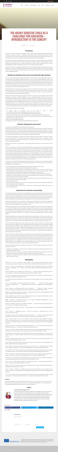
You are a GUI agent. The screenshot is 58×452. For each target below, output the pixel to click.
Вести (22, 5)
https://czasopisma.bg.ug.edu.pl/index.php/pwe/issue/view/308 (41, 381)
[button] (12, 408)
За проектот (27, 5)
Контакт (52, 5)
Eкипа (39, 5)
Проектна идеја (33, 5)
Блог (43, 5)
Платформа (47, 5)
